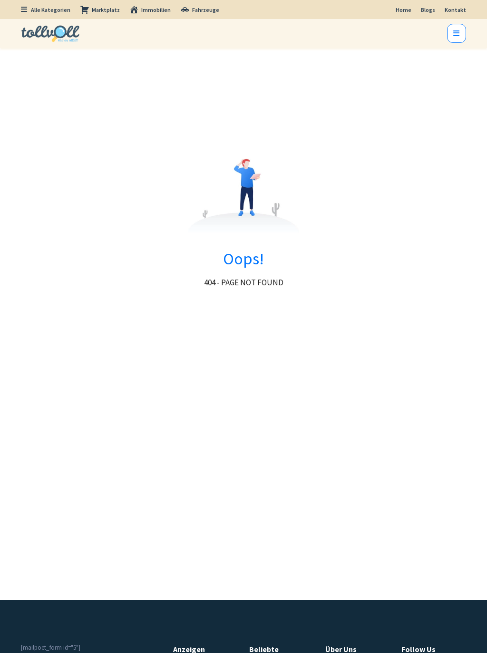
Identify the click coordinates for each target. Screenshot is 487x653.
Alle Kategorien (45, 9)
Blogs (428, 9)
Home (403, 9)
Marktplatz (100, 9)
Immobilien (150, 9)
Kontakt (455, 9)
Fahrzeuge (199, 9)
